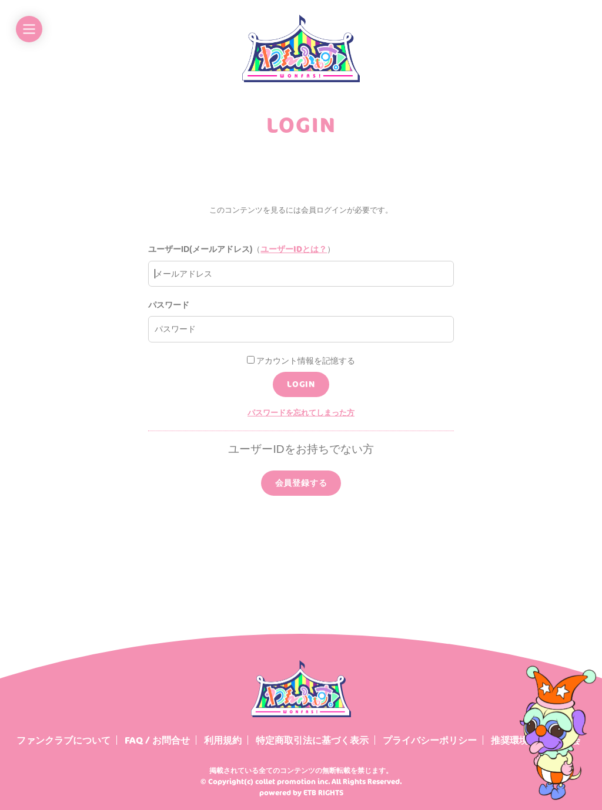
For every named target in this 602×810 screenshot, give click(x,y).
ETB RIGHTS (323, 793)
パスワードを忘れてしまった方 (301, 412)
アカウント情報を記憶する (301, 360)
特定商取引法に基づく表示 (312, 740)
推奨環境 (510, 740)
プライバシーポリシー (430, 740)
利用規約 (223, 740)
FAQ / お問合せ (157, 740)
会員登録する (301, 482)
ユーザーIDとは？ (293, 248)
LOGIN (301, 383)
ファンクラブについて (63, 740)
